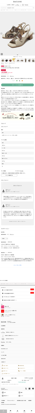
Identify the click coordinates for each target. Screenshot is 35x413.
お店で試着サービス (6, 373)
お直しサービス (5, 368)
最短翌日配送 (21, 365)
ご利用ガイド (3, 361)
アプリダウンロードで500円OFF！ (8, 296)
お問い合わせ (3, 358)
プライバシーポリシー (11, 400)
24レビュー (12, 76)
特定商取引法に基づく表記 (21, 400)
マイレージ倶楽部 (22, 371)
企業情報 (2, 402)
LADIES (9, 4)
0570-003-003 (22, 382)
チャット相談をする (9, 175)
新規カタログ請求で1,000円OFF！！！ (9, 300)
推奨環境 (29, 400)
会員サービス (4, 370)
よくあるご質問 (3, 355)
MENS (13, 4)
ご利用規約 (3, 400)
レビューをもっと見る (18, 265)
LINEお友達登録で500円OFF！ (18, 293)
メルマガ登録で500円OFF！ (18, 290)
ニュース (2, 352)
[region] (17, 4)
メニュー (3, 411)
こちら (22, 170)
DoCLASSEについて (4, 348)
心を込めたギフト (21, 368)
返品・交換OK (5, 365)
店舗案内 (2, 345)
